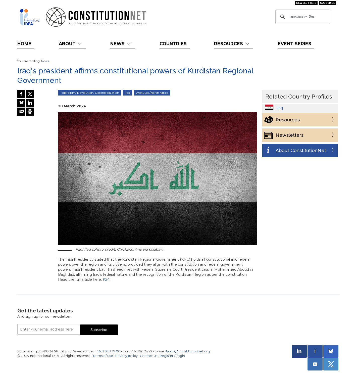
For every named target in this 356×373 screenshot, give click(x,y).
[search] (302, 17)
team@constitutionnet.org (188, 351)
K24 (106, 279)
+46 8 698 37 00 (107, 351)
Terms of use (103, 356)
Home (24, 43)
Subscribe (327, 3)
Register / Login (172, 356)
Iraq (127, 93)
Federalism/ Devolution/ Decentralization (89, 93)
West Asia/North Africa (152, 93)
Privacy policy (126, 356)
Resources (232, 43)
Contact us (148, 356)
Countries (173, 43)
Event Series (294, 43)
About (71, 43)
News (121, 43)
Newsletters (306, 3)
